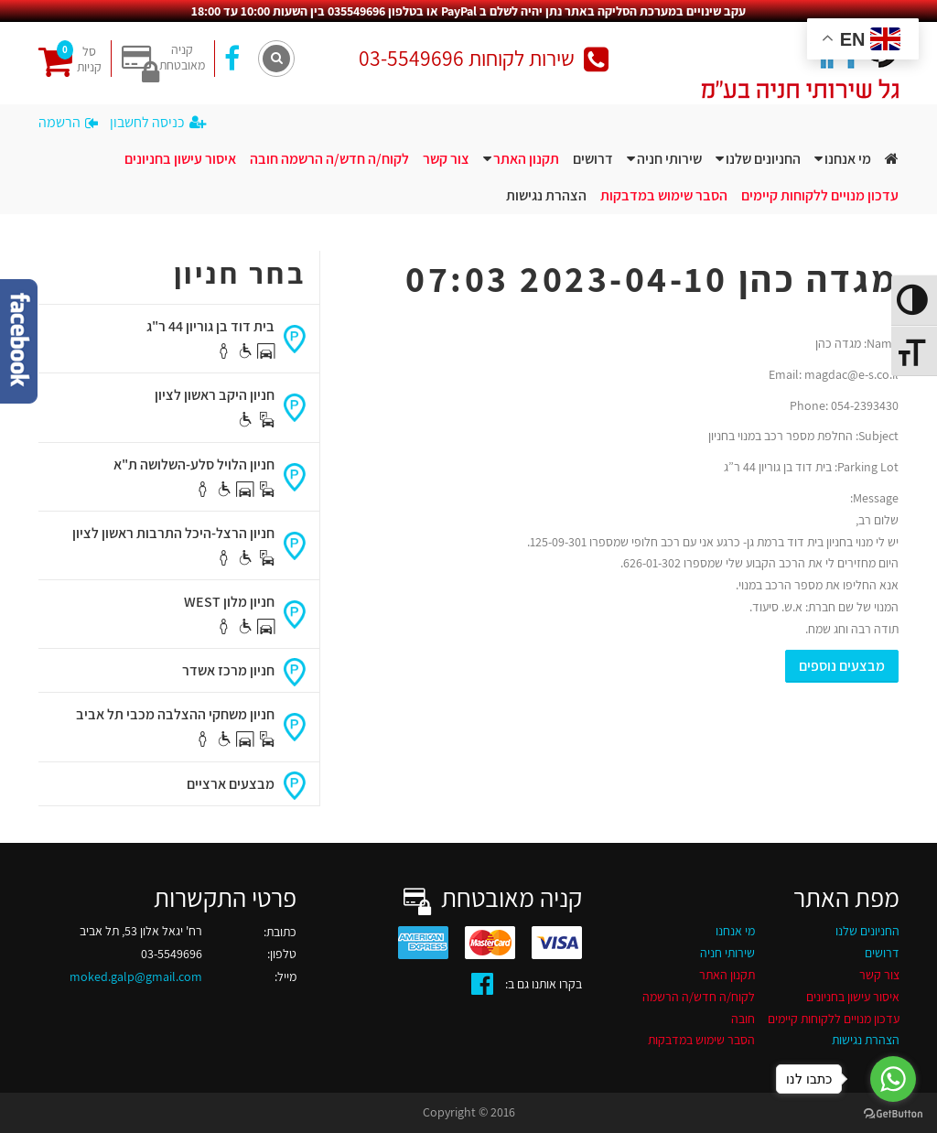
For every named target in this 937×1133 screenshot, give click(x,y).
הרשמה (68, 122)
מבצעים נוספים (842, 665)
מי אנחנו (847, 158)
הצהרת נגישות (546, 195)
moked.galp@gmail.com (136, 976)
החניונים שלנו (763, 158)
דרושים (593, 158)
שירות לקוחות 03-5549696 (484, 58)
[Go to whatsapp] (893, 1079)
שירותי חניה (669, 158)
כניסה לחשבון (158, 122)
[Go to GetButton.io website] (893, 1114)
